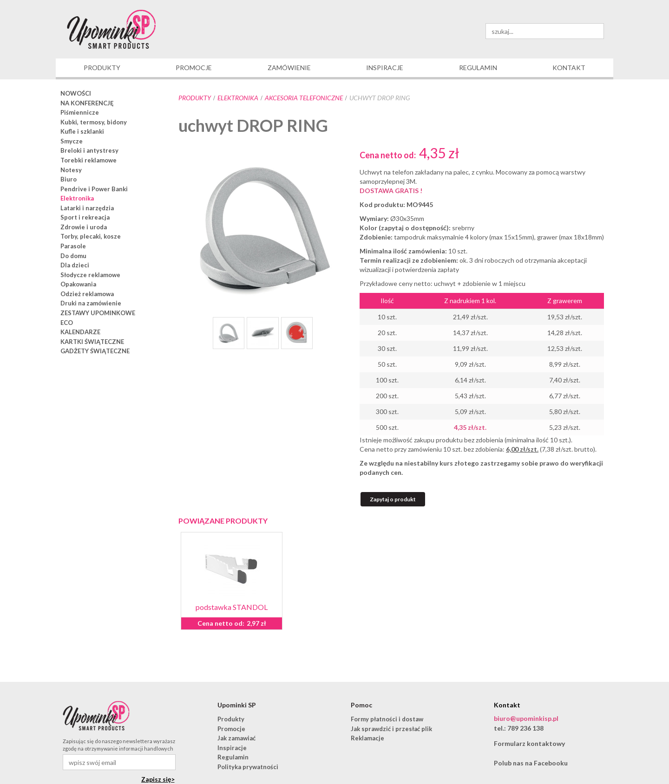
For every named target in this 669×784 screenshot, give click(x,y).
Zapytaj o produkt (393, 499)
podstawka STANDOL (232, 607)
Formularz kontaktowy (529, 743)
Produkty (194, 98)
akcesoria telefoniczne (304, 98)
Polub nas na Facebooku (531, 763)
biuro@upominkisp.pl (526, 718)
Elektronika (237, 98)
